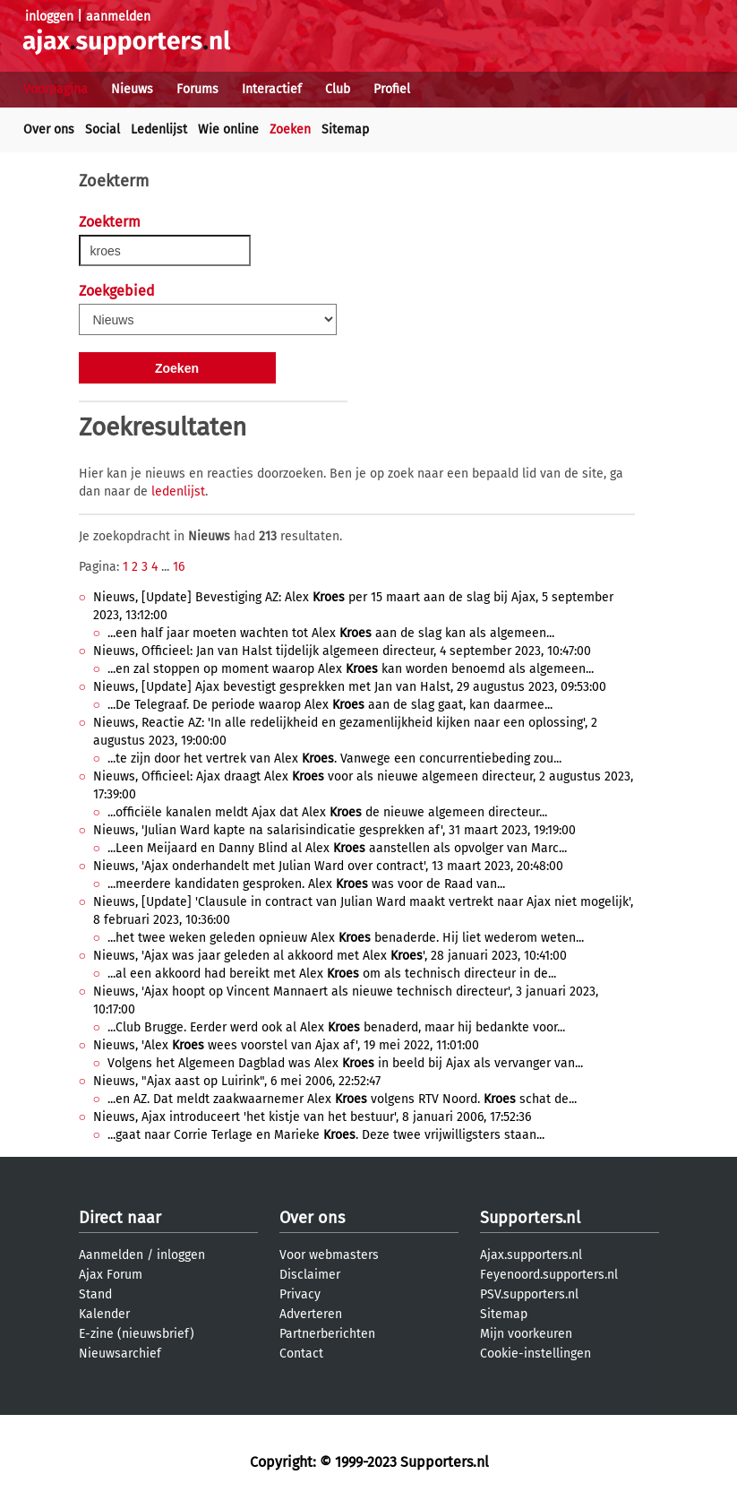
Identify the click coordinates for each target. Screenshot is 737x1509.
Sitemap (345, 129)
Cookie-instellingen (535, 1353)
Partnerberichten (327, 1333)
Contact (301, 1353)
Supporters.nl (530, 1218)
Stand (95, 1294)
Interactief (272, 89)
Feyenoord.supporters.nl (549, 1274)
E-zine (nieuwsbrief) (136, 1333)
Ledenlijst (159, 129)
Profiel (391, 89)
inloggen (49, 16)
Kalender (104, 1314)
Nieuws (132, 89)
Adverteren (310, 1314)
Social (102, 129)
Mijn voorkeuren (526, 1333)
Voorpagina (55, 89)
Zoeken (290, 129)
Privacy (300, 1294)
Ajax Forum (110, 1274)
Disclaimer (309, 1274)
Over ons (48, 129)
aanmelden (118, 16)
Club (337, 89)
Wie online (228, 129)
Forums (197, 89)
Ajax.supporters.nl (531, 1255)
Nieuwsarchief (120, 1353)
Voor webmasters (329, 1255)
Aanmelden (111, 1255)
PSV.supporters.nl (529, 1294)
